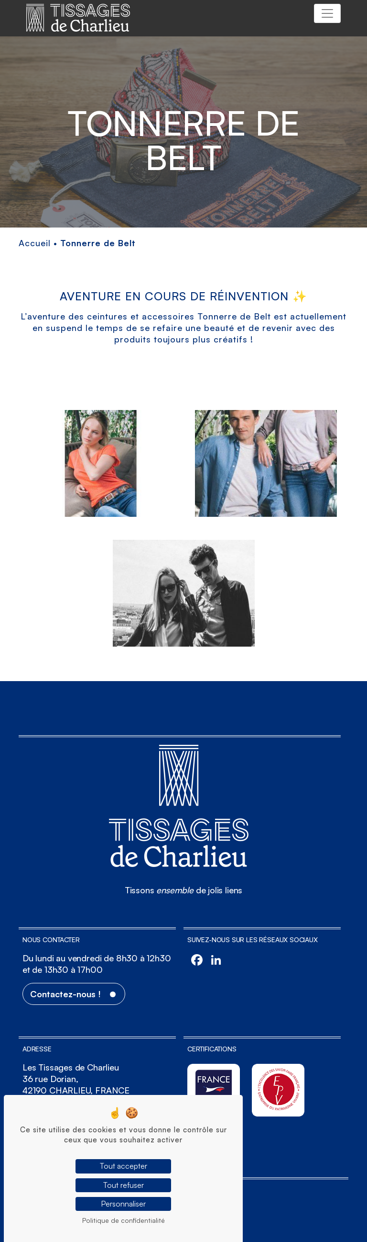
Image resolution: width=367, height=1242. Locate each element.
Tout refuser (123, 1185)
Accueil (35, 243)
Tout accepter (123, 1166)
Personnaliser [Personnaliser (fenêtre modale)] (123, 1203)
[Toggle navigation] (327, 13)
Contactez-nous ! (65, 994)
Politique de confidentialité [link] (123, 1220)
